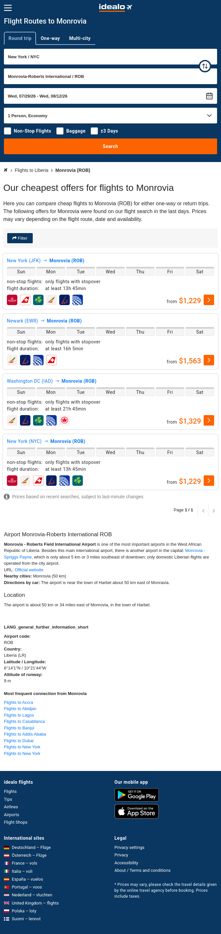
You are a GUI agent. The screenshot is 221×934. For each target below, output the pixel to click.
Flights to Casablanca (24, 721)
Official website (29, 569)
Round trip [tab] (20, 38)
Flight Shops (16, 822)
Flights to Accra (18, 702)
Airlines (11, 806)
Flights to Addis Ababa (25, 734)
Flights (10, 791)
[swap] (205, 66)
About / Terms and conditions (143, 870)
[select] (209, 300)
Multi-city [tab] (80, 38)
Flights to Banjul (19, 727)
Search (110, 146)
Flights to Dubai (18, 740)
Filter (22, 238)
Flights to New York (22, 746)
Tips (8, 799)
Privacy (121, 854)
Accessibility (126, 862)
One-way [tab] (50, 38)
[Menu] (7, 7)
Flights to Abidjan (20, 708)
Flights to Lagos (19, 715)
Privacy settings (130, 847)
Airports (11, 814)
